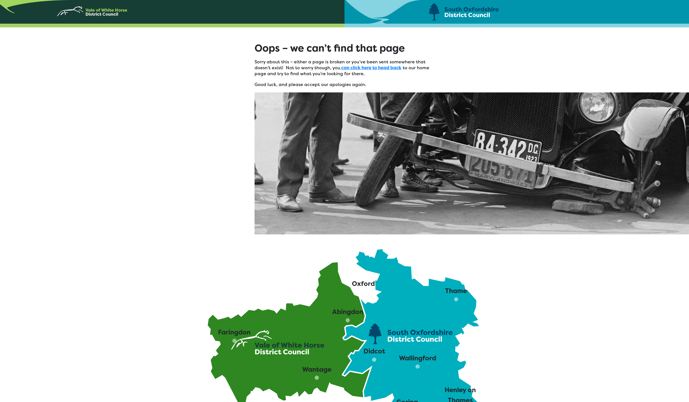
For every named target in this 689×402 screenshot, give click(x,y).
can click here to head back (370, 68)
